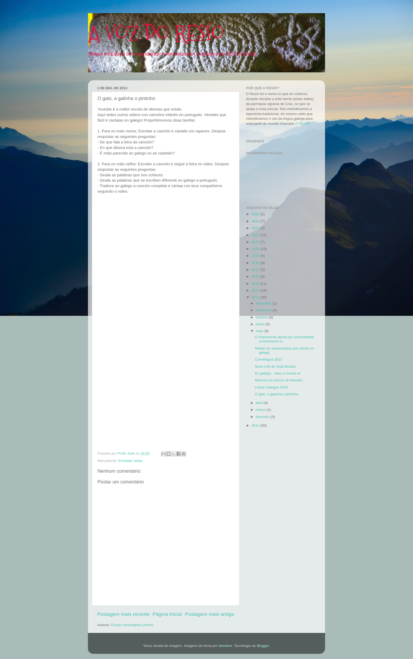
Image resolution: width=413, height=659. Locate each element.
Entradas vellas (130, 461)
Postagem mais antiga (209, 614)
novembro (264, 310)
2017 (256, 270)
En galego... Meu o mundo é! (278, 373)
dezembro (264, 303)
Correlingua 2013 (268, 359)
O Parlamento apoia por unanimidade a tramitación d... (284, 339)
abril (259, 403)
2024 (256, 221)
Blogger (263, 646)
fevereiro (263, 417)
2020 (256, 249)
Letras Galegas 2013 (271, 387)
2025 (256, 214)
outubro (262, 317)
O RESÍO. (303, 124)
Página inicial (167, 614)
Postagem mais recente (123, 614)
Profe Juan (127, 453)
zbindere (225, 646)
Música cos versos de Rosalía (278, 380)
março (261, 410)
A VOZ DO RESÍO (156, 33)
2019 (256, 256)
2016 (256, 276)
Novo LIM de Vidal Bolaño (275, 366)
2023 (256, 228)
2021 (256, 242)
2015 (256, 284)
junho (261, 324)
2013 (256, 297)
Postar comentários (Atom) (132, 625)
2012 (256, 425)
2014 (256, 290)
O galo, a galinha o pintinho (276, 394)
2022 (256, 235)
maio (260, 331)
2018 (256, 263)
